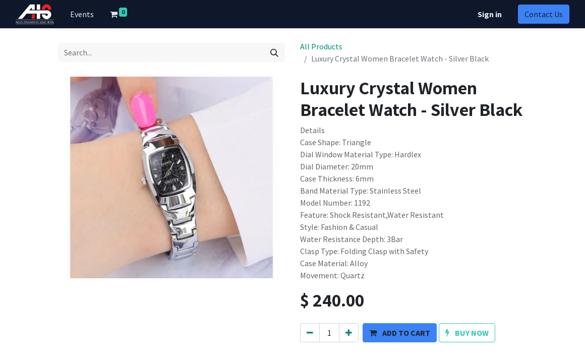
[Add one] (349, 332)
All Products (321, 46)
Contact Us (543, 14)
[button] (400, 332)
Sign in (490, 14)
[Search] (274, 52)
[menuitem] (82, 14)
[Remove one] (310, 332)
